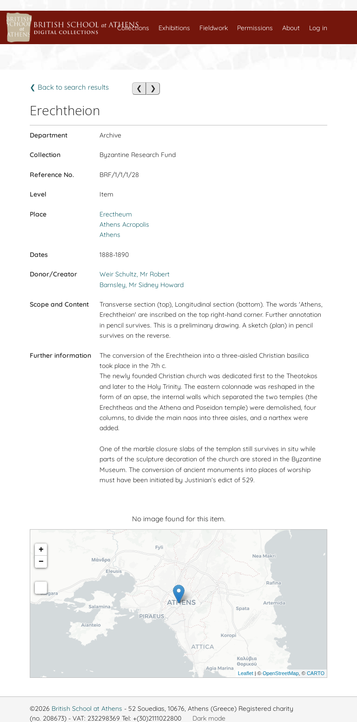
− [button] (41, 561)
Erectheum (115, 214)
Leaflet (245, 673)
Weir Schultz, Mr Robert (134, 274)
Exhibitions (174, 28)
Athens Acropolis (124, 224)
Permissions (255, 28)
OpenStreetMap (281, 673)
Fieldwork (213, 28)
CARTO (315, 673)
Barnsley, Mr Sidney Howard (141, 285)
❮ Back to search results (69, 87)
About (291, 28)
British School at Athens (87, 708)
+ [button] (41, 549)
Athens (109, 234)
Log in (318, 28)
